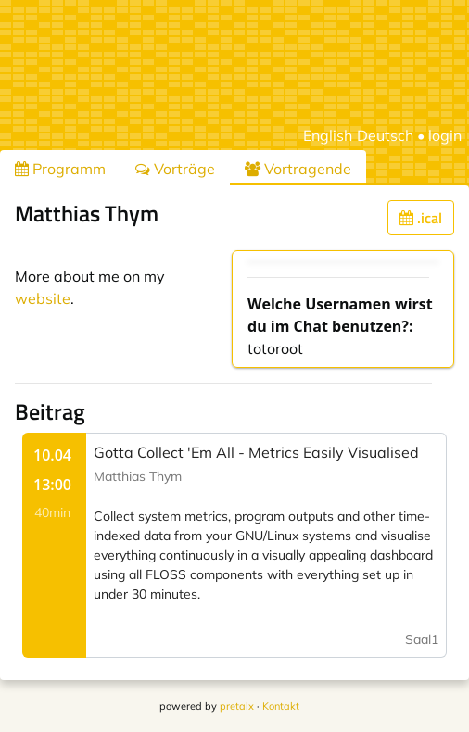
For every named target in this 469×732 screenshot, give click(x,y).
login (445, 135)
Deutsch (385, 135)
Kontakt (280, 706)
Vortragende (298, 168)
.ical (420, 218)
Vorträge (175, 168)
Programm (60, 168)
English (327, 135)
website (42, 298)
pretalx (237, 706)
